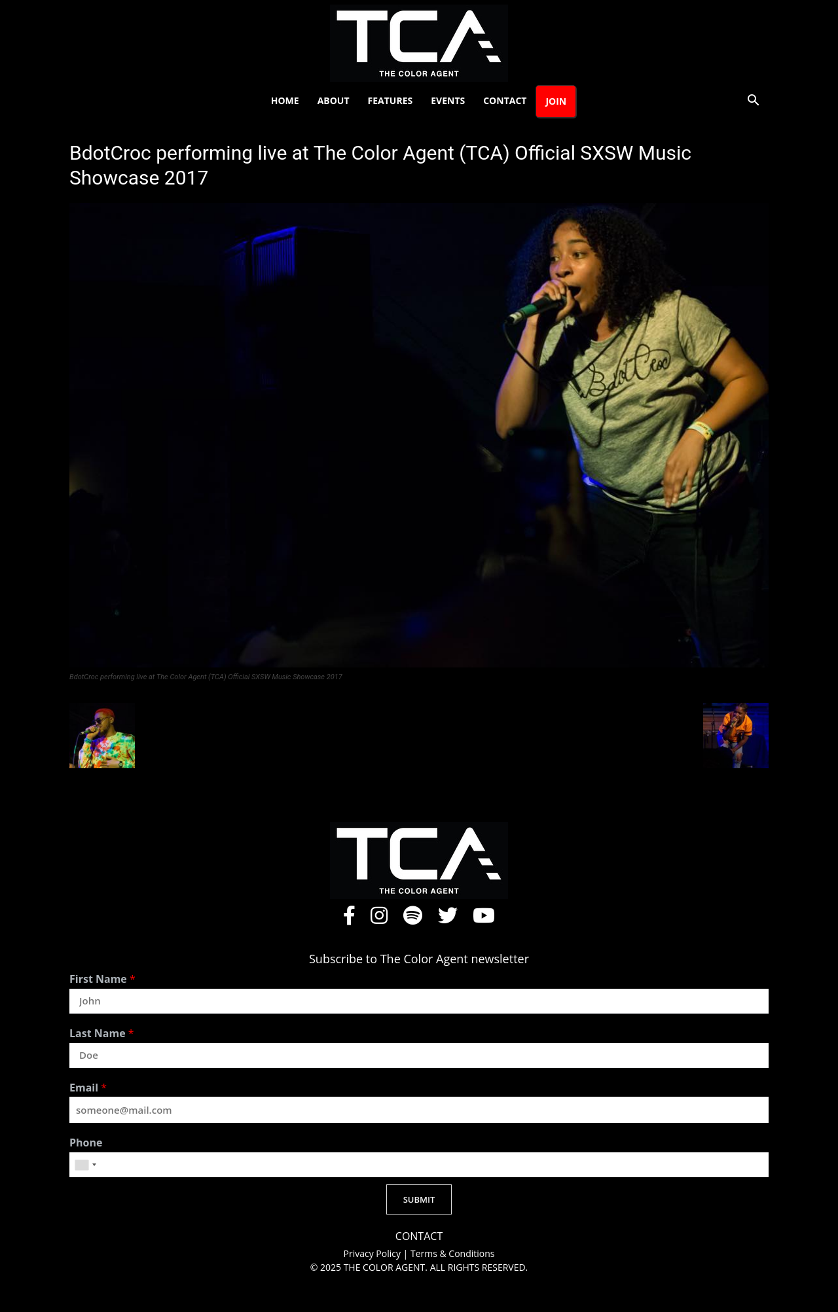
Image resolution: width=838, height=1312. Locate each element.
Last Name (101, 1033)
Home (285, 100)
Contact (504, 100)
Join (555, 101)
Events (448, 100)
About (334, 100)
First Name (102, 979)
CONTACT (419, 1236)
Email (88, 1088)
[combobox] (85, 1165)
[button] (753, 102)
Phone (85, 1143)
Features (390, 100)
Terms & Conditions (452, 1253)
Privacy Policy (373, 1253)
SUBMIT (419, 1199)
